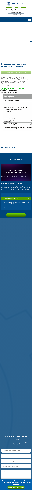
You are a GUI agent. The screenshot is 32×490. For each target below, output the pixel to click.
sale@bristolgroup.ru (16, 12)
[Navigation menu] (29, 20)
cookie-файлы (13, 480)
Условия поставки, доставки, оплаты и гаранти (13, 88)
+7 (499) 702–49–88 (11, 9)
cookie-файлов (16, 484)
